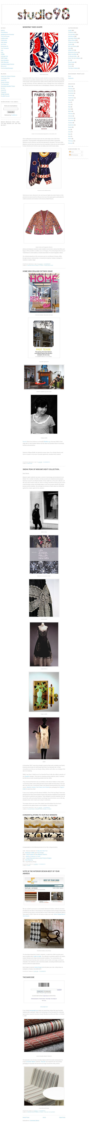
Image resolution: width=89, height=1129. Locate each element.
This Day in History (49, 1112)
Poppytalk (3, 92)
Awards (70, 64)
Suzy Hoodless (5, 60)
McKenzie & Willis (29, 852)
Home (44, 1117)
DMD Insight (4, 58)
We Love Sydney (72, 46)
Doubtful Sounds (5, 96)
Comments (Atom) (34, 1120)
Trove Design (40, 852)
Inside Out (3, 80)
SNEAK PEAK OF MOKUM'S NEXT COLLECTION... (41, 469)
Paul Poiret (39, 787)
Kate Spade (4, 42)
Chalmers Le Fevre (35, 856)
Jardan (28, 856)
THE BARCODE (28, 977)
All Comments (73, 155)
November (70, 93)
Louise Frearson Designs (45, 858)
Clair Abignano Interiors (41, 854)
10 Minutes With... (72, 56)
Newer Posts (26, 1117)
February (70, 88)
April (69, 109)
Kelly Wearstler (5, 62)
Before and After (72, 54)
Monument (3, 66)
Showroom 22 (4, 46)
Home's (25, 441)
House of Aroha (5, 82)
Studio (41, 265)
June (69, 104)
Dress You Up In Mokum (74, 58)
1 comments (46, 807)
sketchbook (71, 36)
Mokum (3, 30)
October (70, 95)
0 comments (47, 264)
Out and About (72, 34)
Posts (71, 152)
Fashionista (4, 40)
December (70, 90)
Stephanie (70, 78)
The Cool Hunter (5, 36)
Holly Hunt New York (42, 850)
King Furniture (30, 854)
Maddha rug (47, 441)
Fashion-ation (4, 38)
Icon (2, 50)
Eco (69, 60)
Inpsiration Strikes (33, 265)
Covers (70, 66)
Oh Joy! (3, 88)
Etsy (2, 52)
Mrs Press (3, 44)
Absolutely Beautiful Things (8, 86)
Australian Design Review (7, 64)
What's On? (71, 50)
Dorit (69, 76)
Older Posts (62, 1117)
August (70, 100)
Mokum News (71, 40)
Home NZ (3, 90)
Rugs (28, 865)
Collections (71, 32)
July (69, 102)
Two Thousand (5, 48)
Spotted (29, 463)
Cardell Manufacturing (31, 858)
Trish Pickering (29, 860)
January (70, 116)
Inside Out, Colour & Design (8, 76)
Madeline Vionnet (31, 787)
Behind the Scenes (73, 52)
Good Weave (4, 32)
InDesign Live (4, 56)
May (69, 106)
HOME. (3, 54)
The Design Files (5, 78)
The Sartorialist (5, 84)
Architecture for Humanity (7, 34)
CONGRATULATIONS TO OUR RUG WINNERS (40, 815)
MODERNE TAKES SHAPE (32, 27)
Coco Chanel (45, 787)
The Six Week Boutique (7, 68)
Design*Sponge (5, 94)
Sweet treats (71, 62)
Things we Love (48, 265)
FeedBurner (14, 115)
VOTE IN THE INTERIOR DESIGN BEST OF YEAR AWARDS (41, 872)
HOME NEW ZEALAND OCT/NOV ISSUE (38, 271)
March (69, 86)
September (71, 97)
